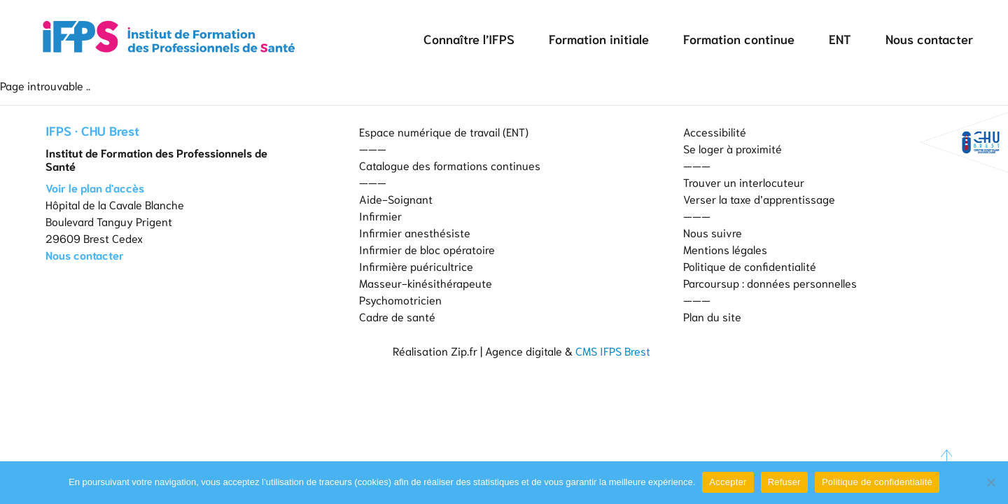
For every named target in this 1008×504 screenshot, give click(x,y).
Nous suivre (712, 232)
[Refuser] (990, 482)
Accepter (727, 482)
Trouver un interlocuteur (743, 181)
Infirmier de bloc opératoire (427, 248)
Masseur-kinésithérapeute (425, 282)
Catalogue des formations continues (449, 165)
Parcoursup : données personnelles (770, 282)
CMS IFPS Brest (612, 350)
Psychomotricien (400, 299)
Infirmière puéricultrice (416, 265)
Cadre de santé (397, 316)
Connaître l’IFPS (469, 38)
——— (372, 148)
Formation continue (738, 38)
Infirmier (380, 215)
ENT (840, 38)
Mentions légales (725, 248)
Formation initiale (599, 38)
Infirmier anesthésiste (414, 232)
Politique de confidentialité (749, 265)
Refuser (784, 482)
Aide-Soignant (396, 198)
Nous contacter (929, 38)
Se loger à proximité (732, 148)
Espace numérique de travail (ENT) (443, 131)
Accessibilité (714, 131)
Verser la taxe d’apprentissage (759, 198)
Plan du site (712, 316)
